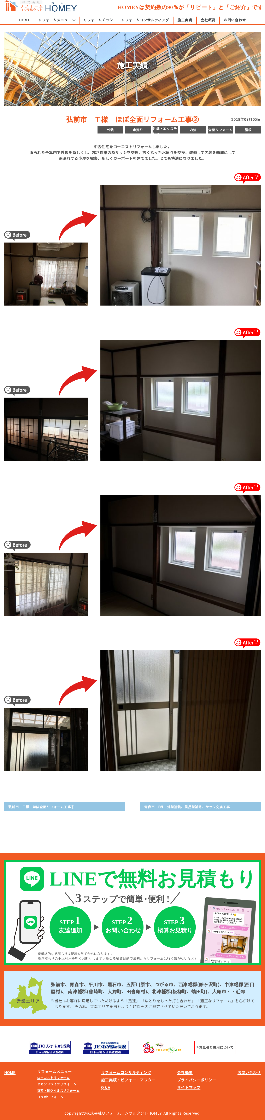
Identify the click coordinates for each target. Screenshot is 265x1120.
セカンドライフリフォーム (56, 1084)
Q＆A (105, 1087)
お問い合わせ (235, 23)
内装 (192, 129)
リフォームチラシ (98, 23)
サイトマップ (188, 1087)
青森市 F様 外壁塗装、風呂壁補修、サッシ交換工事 (187, 806)
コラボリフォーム (50, 1097)
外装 (110, 129)
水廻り (138, 129)
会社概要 (208, 23)
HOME (24, 23)
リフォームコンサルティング (145, 23)
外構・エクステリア (165, 129)
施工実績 (184, 23)
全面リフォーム (220, 129)
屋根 (248, 129)
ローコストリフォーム (53, 1077)
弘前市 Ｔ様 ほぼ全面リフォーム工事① (41, 806)
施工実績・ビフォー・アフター (128, 1079)
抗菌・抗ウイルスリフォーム (58, 1090)
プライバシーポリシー (196, 1079)
